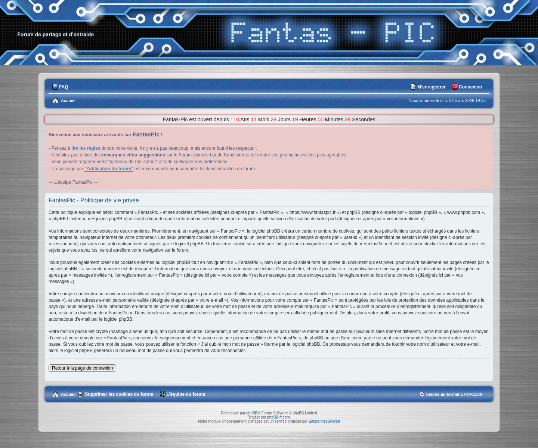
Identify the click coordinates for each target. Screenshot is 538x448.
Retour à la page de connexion (82, 368)
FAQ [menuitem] (63, 87)
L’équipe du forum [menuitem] (186, 394)
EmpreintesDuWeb (324, 421)
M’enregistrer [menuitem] (431, 87)
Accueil (68, 394)
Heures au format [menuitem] (454, 394)
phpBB (251, 413)
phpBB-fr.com (278, 417)
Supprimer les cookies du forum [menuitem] (119, 394)
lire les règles (85, 148)
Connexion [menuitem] (470, 87)
